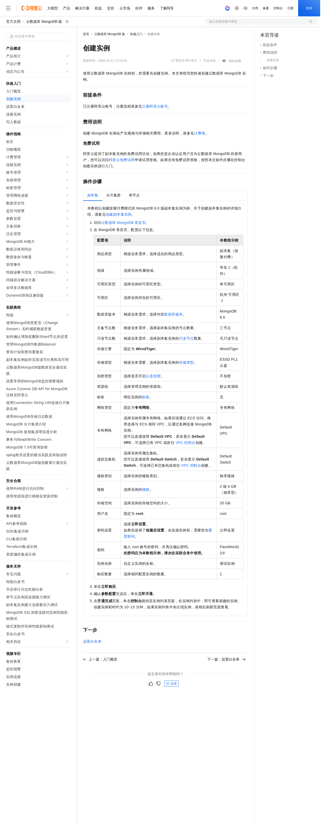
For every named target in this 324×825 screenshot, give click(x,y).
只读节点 (186, 338)
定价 (110, 8)
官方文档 (13, 21)
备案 (266, 8)
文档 (255, 8)
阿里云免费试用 (122, 160)
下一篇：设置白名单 (226, 659)
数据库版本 (173, 314)
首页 (86, 34)
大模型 (52, 8)
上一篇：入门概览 (100, 659)
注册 (290, 8)
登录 (309, 8)
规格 (146, 489)
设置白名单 (92, 641)
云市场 (124, 8)
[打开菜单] (8, 8)
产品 (66, 8)
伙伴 (138, 8)
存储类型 (186, 362)
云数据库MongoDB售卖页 (123, 223)
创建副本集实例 (119, 214)
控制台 (278, 8)
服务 (151, 8)
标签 (146, 397)
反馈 (171, 683)
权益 (98, 8)
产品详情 (209, 60)
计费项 (199, 133)
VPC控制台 (185, 443)
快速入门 (136, 34)
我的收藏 (235, 61)
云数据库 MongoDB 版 (44, 21)
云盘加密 (153, 376)
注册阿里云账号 (155, 106)
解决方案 (82, 8)
